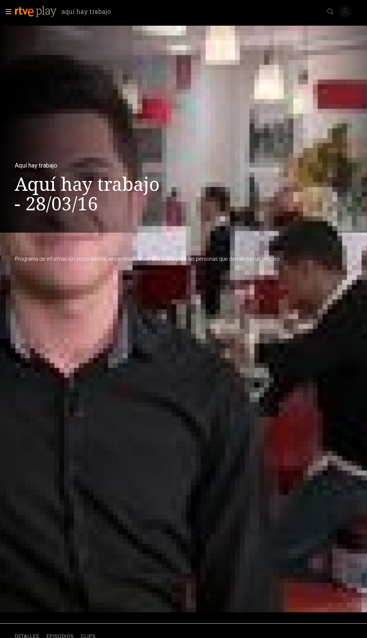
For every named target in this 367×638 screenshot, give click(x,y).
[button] (6, 11)
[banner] (65, 11)
